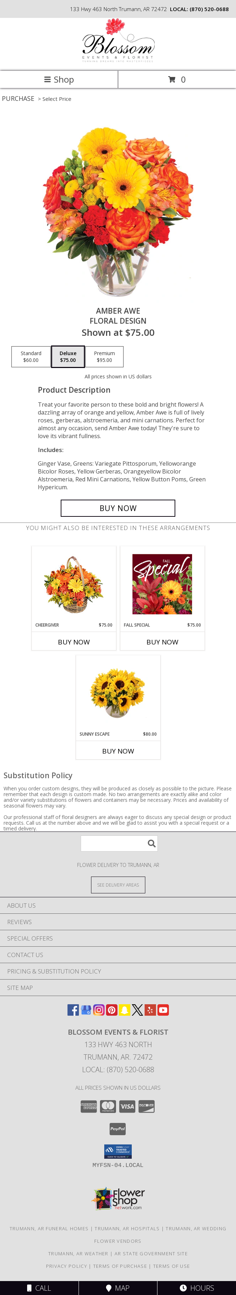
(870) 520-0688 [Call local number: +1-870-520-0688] (209, 9)
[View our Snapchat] (124, 1013)
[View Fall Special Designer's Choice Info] (162, 584)
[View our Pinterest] (111, 1013)
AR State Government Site (151, 1253)
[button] (118, 1151)
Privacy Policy (66, 1266)
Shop (59, 79)
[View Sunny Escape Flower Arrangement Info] (118, 693)
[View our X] (137, 1013)
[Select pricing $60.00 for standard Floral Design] (31, 357)
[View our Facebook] (73, 1013)
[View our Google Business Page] (86, 1013)
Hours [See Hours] (197, 1288)
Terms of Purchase (120, 1266)
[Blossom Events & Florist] (118, 60)
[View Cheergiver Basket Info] (74, 584)
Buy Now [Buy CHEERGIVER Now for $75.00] (74, 642)
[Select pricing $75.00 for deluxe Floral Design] (68, 357)
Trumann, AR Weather (78, 1253)
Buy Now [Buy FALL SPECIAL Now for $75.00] (162, 642)
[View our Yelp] (150, 1013)
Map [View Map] (118, 1288)
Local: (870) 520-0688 (118, 1069)
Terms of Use (171, 1266)
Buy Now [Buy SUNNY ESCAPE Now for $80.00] (118, 751)
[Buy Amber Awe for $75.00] (118, 508)
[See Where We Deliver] (118, 884)
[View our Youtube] (163, 1013)
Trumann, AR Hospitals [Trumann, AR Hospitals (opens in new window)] (127, 1228)
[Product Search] (119, 843)
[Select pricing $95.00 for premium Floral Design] (104, 357)
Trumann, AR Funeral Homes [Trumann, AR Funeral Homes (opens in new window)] (49, 1228)
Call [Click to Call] (39, 1288)
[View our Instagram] (99, 1013)
